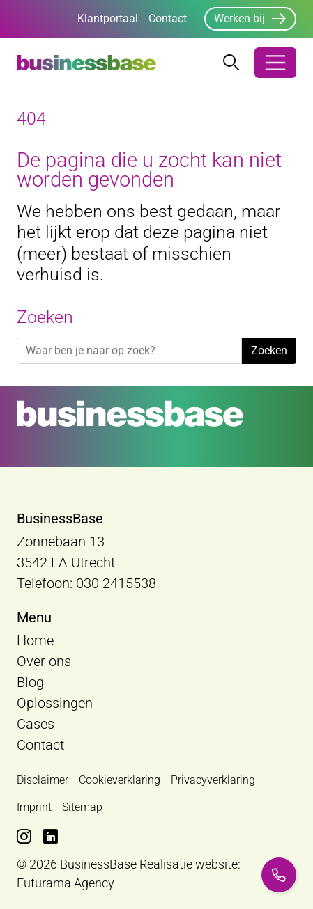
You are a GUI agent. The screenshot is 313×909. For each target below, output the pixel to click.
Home (35, 640)
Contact (167, 18)
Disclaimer (42, 780)
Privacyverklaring (213, 780)
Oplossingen (55, 703)
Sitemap (82, 807)
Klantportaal (107, 18)
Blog (30, 682)
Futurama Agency (65, 883)
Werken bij (239, 18)
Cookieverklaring (119, 780)
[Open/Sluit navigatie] (275, 62)
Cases (35, 724)
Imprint (34, 807)
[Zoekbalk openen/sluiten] (231, 62)
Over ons (44, 661)
